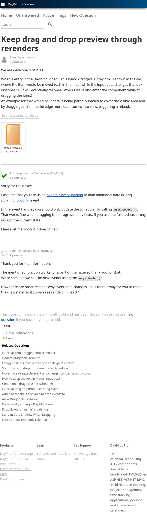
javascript (16, 115)
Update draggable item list (21, 358)
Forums (29, 4)
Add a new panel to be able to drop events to (33, 394)
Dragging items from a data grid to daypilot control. (38, 363)
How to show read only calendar (24, 420)
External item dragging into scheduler (29, 353)
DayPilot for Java (12, 479)
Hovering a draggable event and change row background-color (46, 373)
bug (4, 115)
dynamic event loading (64, 195)
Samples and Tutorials (53, 453)
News (41, 458)
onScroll (22, 200)
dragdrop (32, 115)
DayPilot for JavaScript (16, 453)
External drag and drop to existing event (30, 389)
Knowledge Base (86, 453)
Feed (9, 338)
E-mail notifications (19, 333)
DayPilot (14, 4)
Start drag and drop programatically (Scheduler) (35, 368)
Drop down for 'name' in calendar (25, 409)
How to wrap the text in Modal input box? (31, 378)
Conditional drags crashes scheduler (27, 384)
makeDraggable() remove (20, 399)
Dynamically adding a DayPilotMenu (27, 404)
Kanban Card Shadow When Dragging (28, 414)
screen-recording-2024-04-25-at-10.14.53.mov (13, 151)
